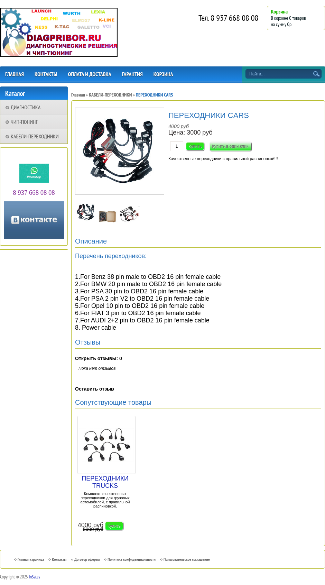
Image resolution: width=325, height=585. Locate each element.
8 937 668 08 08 (234, 17)
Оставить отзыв (94, 389)
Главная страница (31, 559)
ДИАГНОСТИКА (25, 107)
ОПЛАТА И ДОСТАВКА (89, 74)
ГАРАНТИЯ (132, 74)
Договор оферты (87, 559)
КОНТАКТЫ (46, 74)
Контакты (59, 559)
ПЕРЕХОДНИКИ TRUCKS (105, 482)
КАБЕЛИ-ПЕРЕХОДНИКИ (35, 136)
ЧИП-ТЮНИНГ (24, 121)
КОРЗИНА (163, 74)
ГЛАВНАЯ (14, 74)
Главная (78, 95)
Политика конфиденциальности (132, 559)
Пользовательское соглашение (187, 559)
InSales (34, 577)
